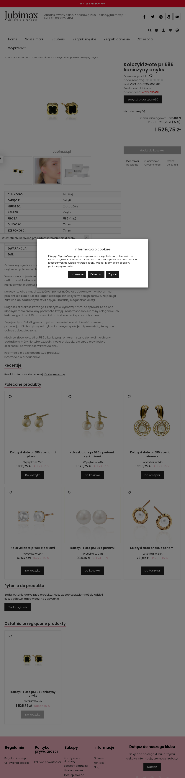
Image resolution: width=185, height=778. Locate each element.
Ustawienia (77, 274)
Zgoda (112, 274)
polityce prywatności (60, 266)
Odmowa (96, 274)
